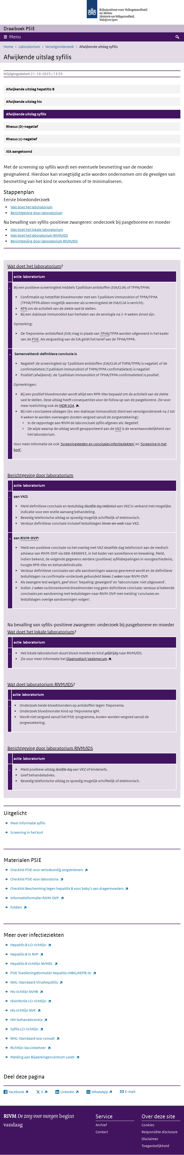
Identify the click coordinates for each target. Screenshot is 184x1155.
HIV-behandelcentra (28, 1020)
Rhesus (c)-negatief (21, 139)
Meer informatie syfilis (27, 823)
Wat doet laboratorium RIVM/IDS (40, 684)
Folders (18, 907)
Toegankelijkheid (155, 1145)
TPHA (104, 333)
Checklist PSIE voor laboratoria (36, 879)
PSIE (35, 339)
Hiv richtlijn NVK (25, 1010)
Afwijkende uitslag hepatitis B (30, 89)
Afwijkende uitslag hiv (24, 101)
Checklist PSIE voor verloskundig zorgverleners (49, 870)
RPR (24, 308)
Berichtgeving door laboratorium (36, 213)
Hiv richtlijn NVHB (26, 992)
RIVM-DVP (29, 538)
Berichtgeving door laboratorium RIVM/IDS (44, 241)
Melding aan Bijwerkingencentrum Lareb (45, 1057)
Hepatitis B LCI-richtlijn (30, 945)
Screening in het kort (26, 832)
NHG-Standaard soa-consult (35, 1038)
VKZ (118, 428)
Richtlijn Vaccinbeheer (30, 1048)
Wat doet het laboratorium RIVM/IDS (39, 235)
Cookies (148, 1125)
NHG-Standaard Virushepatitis (36, 982)
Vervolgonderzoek (59, 46)
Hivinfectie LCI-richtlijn (30, 1001)
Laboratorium (29, 46)
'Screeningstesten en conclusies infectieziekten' (97, 444)
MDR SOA (69, 405)
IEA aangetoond (19, 151)
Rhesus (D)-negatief (22, 126)
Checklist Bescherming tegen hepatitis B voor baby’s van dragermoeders (69, 888)
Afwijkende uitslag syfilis (37, 113)
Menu (15, 37)
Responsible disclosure (160, 1132)
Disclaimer (150, 1139)
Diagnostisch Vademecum (88, 659)
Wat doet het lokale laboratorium (37, 229)
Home (8, 46)
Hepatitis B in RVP (26, 954)
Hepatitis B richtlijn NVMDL (34, 964)
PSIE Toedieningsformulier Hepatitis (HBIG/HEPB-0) (53, 973)
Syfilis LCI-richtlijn (26, 1029)
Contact (102, 1132)
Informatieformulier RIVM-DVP (37, 898)
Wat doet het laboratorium (31, 207)
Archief (101, 1125)
